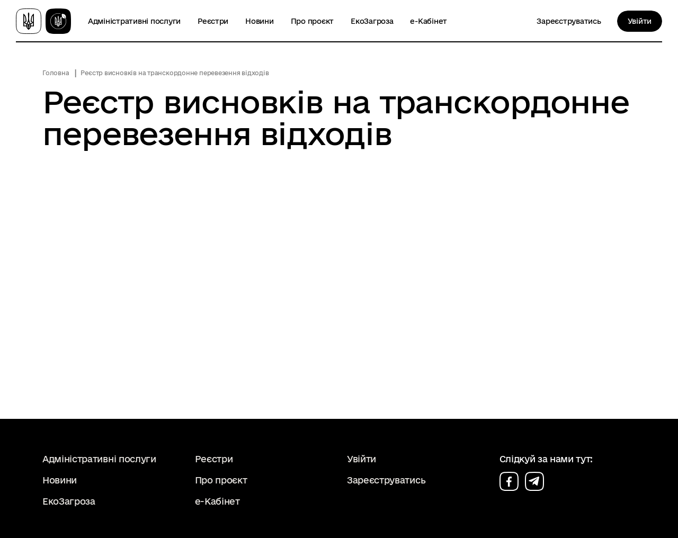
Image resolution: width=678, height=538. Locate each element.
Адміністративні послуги (134, 21)
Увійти (640, 21)
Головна (55, 72)
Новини (259, 21)
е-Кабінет (428, 21)
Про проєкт (312, 21)
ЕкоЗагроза (372, 21)
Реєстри (213, 21)
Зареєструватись (569, 21)
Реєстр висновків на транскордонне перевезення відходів (175, 72)
